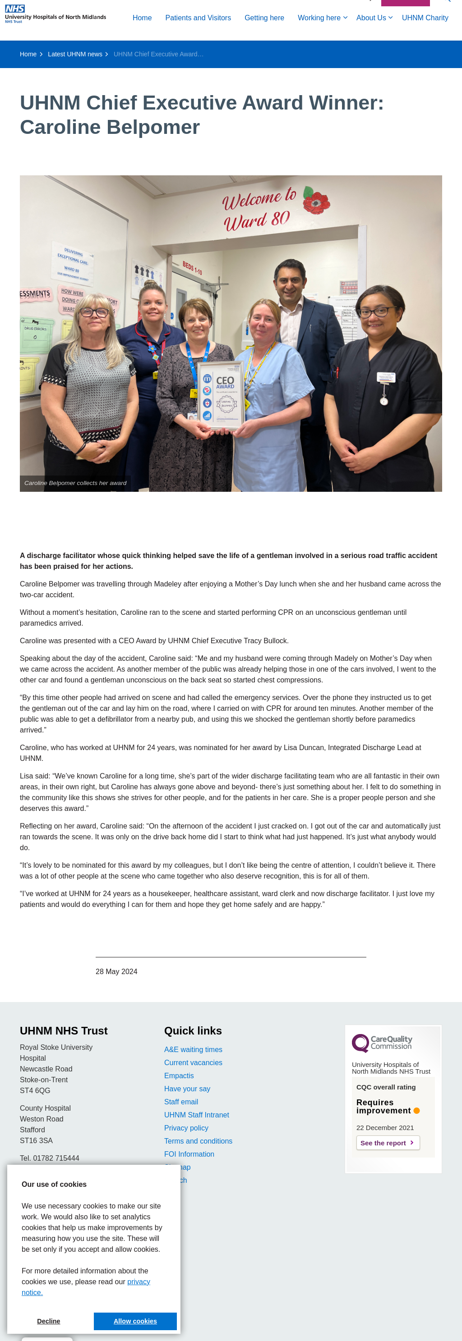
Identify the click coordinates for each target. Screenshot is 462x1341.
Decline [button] (48, 1321)
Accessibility (355, 30)
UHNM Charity (299, 51)
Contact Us (405, 31)
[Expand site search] (446, 30)
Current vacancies (193, 1062)
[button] (231, 333)
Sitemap (177, 1167)
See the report (383, 1143)
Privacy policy (186, 1128)
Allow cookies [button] (135, 1321)
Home (16, 51)
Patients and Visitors (73, 51)
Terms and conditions (198, 1141)
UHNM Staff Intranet (196, 1115)
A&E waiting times (193, 1049)
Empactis (179, 1076)
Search (175, 1180)
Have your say (187, 1089)
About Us (245, 51)
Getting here (138, 51)
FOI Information (189, 1154)
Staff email (181, 1102)
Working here (193, 51)
